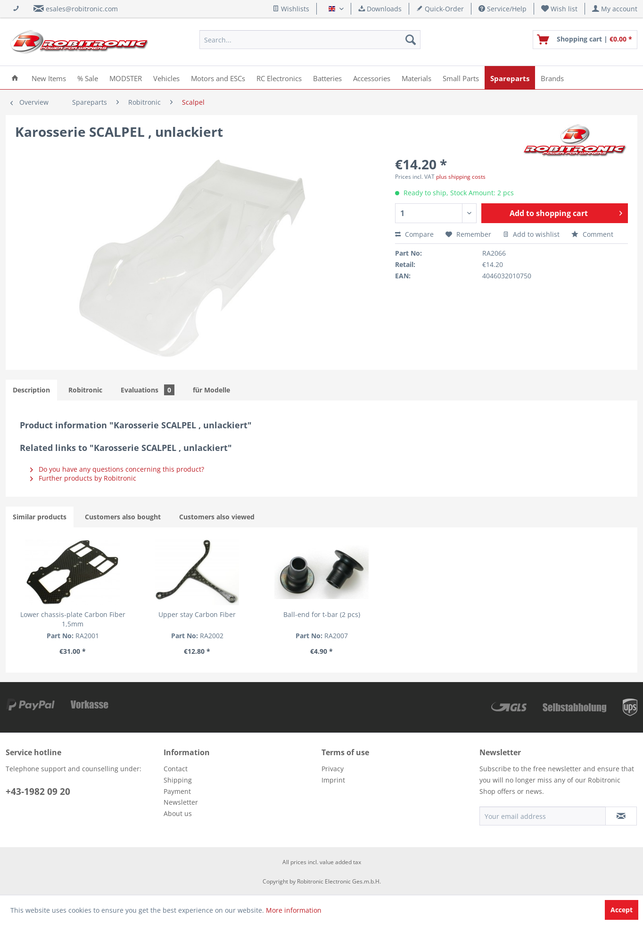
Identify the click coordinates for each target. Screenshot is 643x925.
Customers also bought (123, 516)
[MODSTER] (126, 77)
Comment (592, 234)
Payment (177, 791)
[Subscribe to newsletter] (621, 816)
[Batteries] (327, 77)
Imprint (333, 779)
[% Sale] (88, 77)
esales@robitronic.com (82, 8)
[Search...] (309, 39)
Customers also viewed (217, 516)
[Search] (410, 39)
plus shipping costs (461, 177)
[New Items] (49, 77)
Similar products (39, 516)
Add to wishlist (531, 234)
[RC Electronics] (279, 77)
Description (31, 389)
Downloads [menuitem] (380, 8)
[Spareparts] (510, 77)
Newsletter (181, 802)
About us (178, 813)
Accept (621, 909)
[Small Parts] (461, 77)
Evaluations (147, 389)
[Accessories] (371, 77)
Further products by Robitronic (83, 478)
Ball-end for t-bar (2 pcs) (321, 614)
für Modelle (211, 389)
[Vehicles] (166, 77)
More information (294, 910)
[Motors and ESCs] (218, 77)
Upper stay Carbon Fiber (197, 614)
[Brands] (552, 77)
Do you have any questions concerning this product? (117, 469)
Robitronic (85, 389)
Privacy (333, 768)
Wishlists (290, 8)
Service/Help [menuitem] (502, 8)
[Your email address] (542, 816)
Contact (176, 768)
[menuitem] (559, 9)
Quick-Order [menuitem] (440, 8)
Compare (414, 234)
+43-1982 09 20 (38, 791)
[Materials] (416, 77)
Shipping (178, 779)
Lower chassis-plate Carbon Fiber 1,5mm (72, 619)
